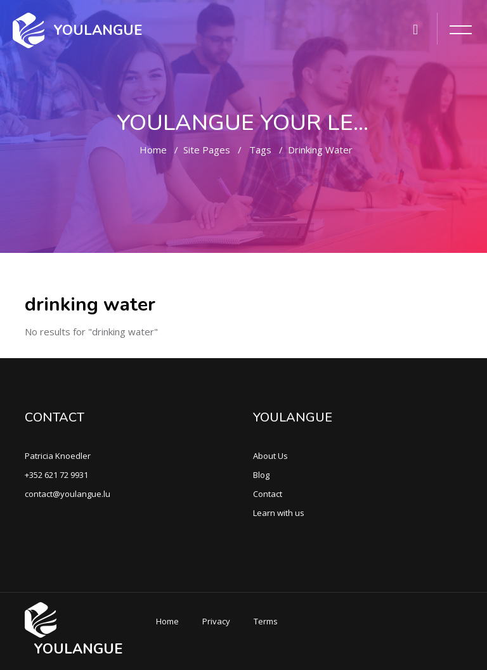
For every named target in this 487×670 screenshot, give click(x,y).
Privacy (216, 621)
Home (153, 149)
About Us (270, 455)
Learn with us (278, 513)
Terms (266, 621)
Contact (267, 493)
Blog (261, 474)
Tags (260, 149)
